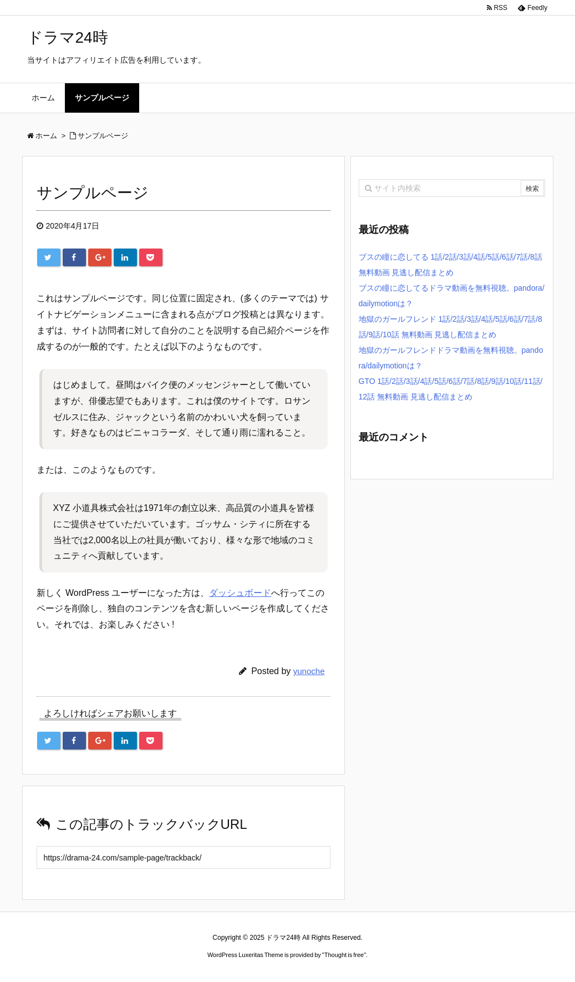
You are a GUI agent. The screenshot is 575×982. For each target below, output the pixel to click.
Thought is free (344, 954)
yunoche (309, 671)
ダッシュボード (240, 593)
